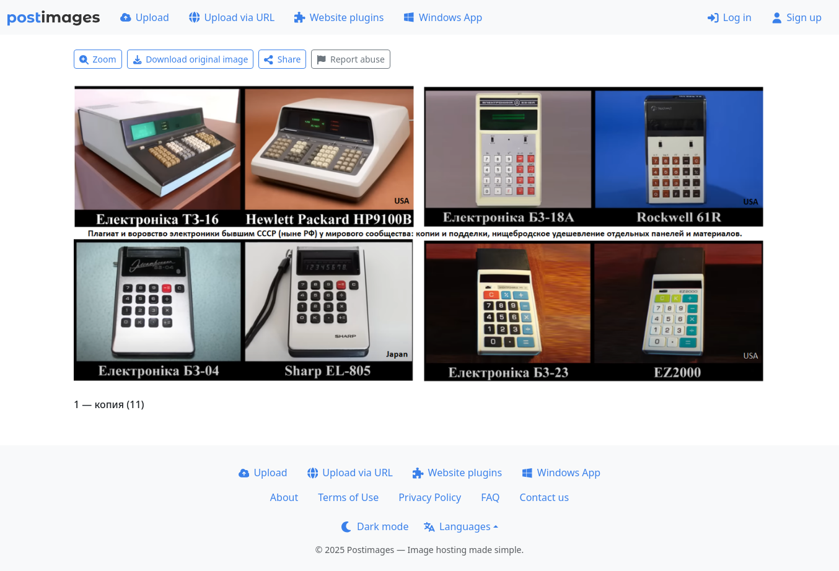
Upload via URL (232, 17)
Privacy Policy (429, 497)
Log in (730, 17)
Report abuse (350, 59)
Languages (457, 526)
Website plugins (339, 17)
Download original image (190, 59)
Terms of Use (348, 497)
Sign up (796, 17)
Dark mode (374, 526)
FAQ (490, 497)
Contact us (544, 497)
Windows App (442, 17)
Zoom (97, 59)
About (284, 497)
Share (282, 59)
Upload (144, 17)
